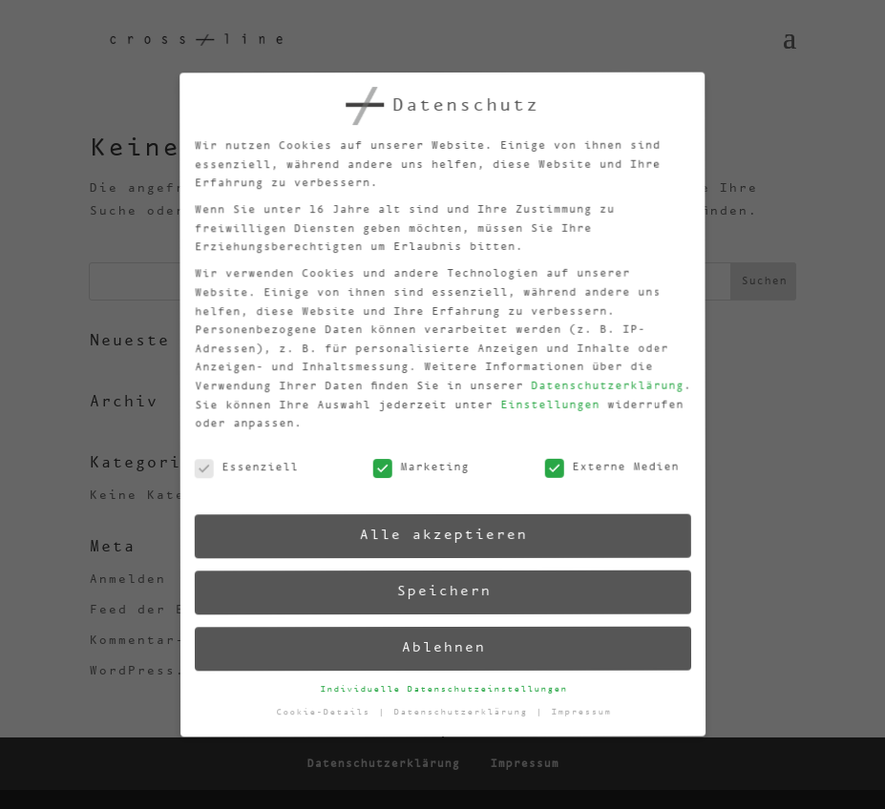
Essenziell (240, 474)
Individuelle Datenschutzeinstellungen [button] (443, 688)
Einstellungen (542, 402)
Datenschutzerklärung (598, 381)
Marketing (415, 469)
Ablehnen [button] (442, 647)
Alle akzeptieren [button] (439, 535)
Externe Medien (606, 464)
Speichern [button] (440, 591)
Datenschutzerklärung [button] (464, 712)
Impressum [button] (581, 708)
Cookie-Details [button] (327, 715)
